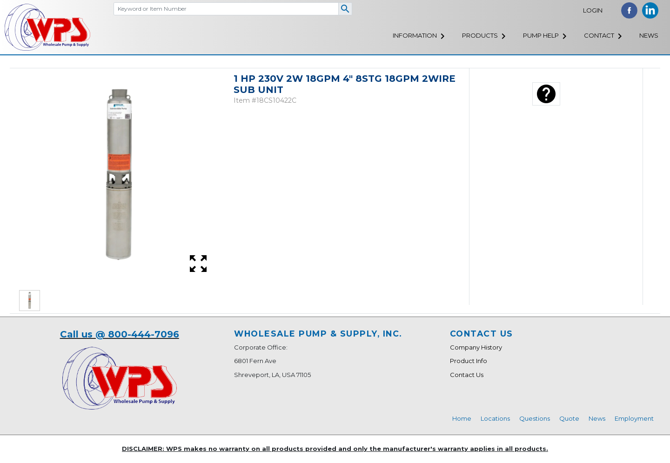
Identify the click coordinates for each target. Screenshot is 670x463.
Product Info (468, 360)
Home (461, 418)
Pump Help (541, 35)
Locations (495, 418)
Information (415, 35)
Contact (599, 35)
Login (593, 10)
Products (480, 35)
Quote (569, 418)
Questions (534, 418)
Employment (634, 418)
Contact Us (466, 374)
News (648, 35)
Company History (476, 347)
